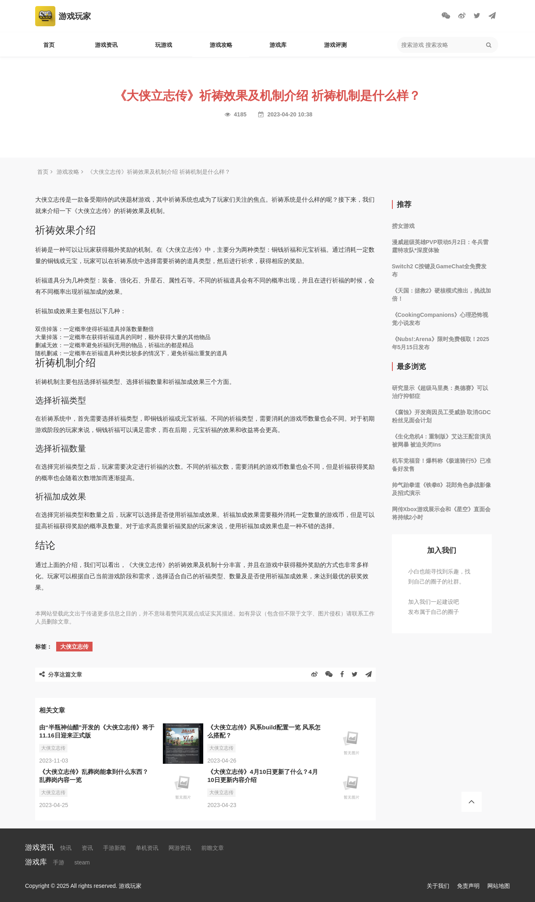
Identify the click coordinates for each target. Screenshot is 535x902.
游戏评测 (335, 45)
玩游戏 (163, 45)
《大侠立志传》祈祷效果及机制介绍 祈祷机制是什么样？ (158, 172)
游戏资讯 (106, 45)
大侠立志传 (74, 646)
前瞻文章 (212, 848)
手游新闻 (114, 848)
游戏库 (278, 45)
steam (82, 862)
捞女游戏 (403, 226)
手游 (58, 862)
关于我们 (438, 886)
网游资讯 (180, 848)
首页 (49, 45)
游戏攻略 (221, 45)
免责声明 (468, 886)
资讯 (87, 848)
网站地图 (498, 886)
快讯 (66, 848)
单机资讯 (147, 848)
